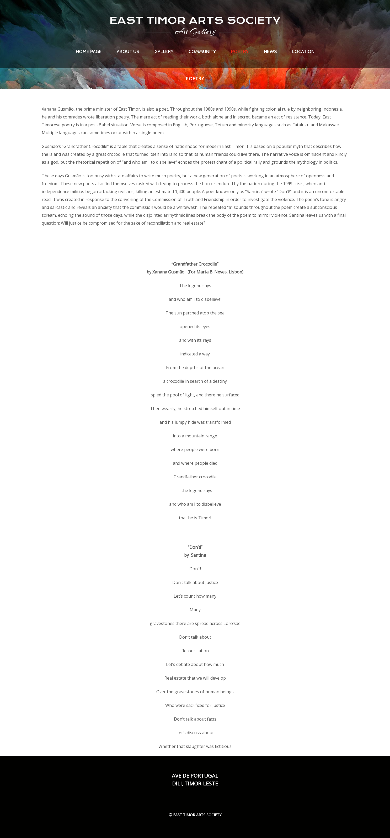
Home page (88, 51)
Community (202, 51)
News (270, 51)
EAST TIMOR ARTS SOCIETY (195, 20)
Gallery (163, 51)
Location (303, 51)
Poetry (240, 51)
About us (128, 51)
